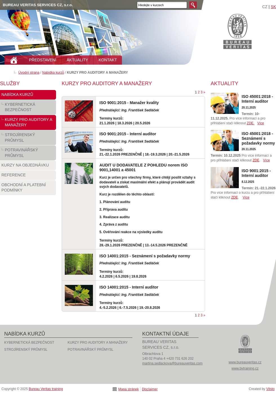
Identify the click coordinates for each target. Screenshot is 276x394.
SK (273, 6)
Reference (28, 176)
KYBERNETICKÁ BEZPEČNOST (28, 108)
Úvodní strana (28, 73)
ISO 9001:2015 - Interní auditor (127, 134)
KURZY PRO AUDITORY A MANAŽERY (28, 123)
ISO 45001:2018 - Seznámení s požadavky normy (258, 138)
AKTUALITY (77, 60)
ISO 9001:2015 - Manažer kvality (129, 102)
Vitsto (270, 389)
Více (260, 123)
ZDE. (250, 123)
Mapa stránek (128, 389)
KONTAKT (108, 60)
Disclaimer (150, 389)
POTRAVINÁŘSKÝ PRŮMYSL (28, 154)
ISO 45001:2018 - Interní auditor (257, 98)
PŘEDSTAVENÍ (42, 60)
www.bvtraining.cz (245, 368)
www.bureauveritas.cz (245, 362)
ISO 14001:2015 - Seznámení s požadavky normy (144, 256)
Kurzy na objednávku (28, 166)
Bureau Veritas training (237, 31)
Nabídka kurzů (53, 73)
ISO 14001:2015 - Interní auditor (128, 287)
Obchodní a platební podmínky (28, 189)
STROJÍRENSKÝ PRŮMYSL (28, 138)
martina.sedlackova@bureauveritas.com (172, 363)
